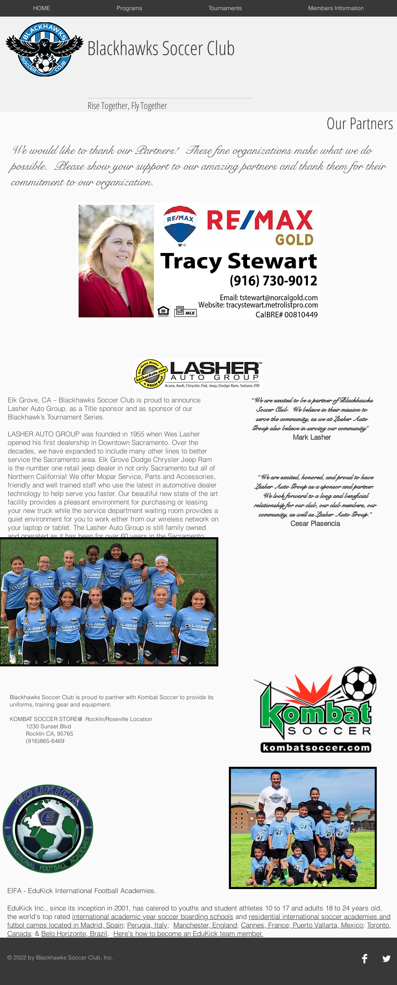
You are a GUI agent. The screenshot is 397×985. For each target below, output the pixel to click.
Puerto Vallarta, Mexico (327, 925)
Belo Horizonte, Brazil (74, 933)
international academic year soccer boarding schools (152, 916)
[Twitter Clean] (386, 959)
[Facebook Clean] (364, 959)
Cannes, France (265, 925)
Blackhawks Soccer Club (161, 47)
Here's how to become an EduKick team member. (188, 933)
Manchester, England (205, 925)
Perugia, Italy (147, 925)
